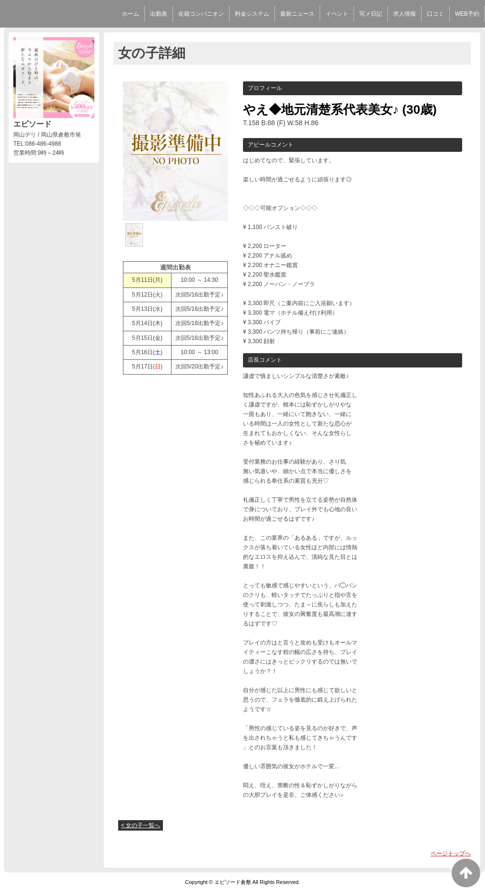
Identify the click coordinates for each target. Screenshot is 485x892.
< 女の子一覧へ (140, 825)
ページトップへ (451, 853)
